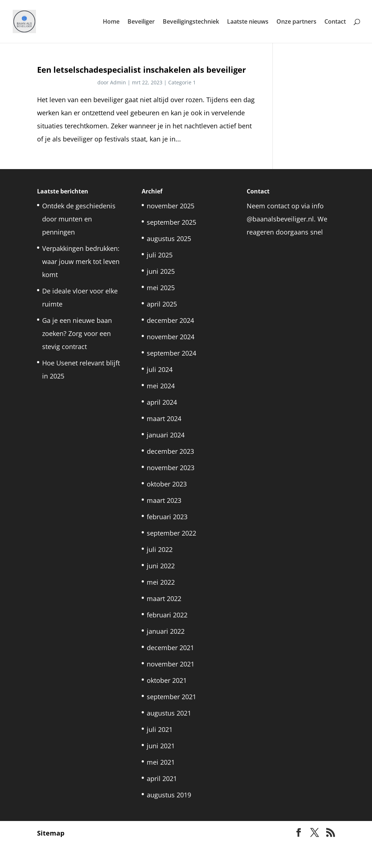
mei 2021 (161, 762)
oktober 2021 (167, 680)
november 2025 (170, 205)
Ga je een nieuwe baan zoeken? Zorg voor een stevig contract (77, 333)
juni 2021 (161, 745)
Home (111, 22)
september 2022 (171, 533)
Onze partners (296, 22)
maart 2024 (164, 418)
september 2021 (171, 696)
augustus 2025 (169, 238)
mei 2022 (161, 582)
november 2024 (170, 336)
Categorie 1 (182, 82)
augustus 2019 (169, 794)
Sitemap (50, 833)
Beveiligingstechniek (191, 22)
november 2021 (170, 664)
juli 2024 (160, 369)
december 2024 (170, 320)
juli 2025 (160, 255)
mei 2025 (161, 287)
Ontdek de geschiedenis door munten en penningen (79, 218)
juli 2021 (160, 729)
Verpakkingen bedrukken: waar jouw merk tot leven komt (81, 261)
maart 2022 (164, 598)
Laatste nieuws (247, 22)
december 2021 (170, 647)
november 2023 (170, 467)
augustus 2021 (169, 713)
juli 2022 (160, 549)
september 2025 (171, 222)
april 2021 (162, 778)
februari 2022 (167, 614)
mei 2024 (161, 385)
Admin (118, 82)
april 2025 (162, 304)
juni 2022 (161, 565)
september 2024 (171, 353)
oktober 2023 (167, 484)
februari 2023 (167, 516)
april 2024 (162, 402)
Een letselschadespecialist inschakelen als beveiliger (141, 69)
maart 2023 (164, 500)
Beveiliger (141, 22)
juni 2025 (161, 271)
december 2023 (170, 451)
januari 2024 (166, 434)
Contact (335, 22)
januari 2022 (166, 631)
